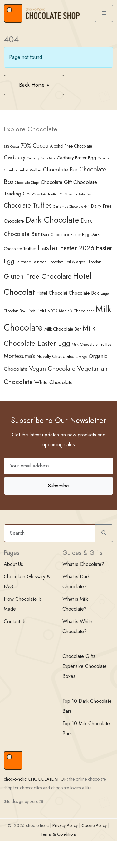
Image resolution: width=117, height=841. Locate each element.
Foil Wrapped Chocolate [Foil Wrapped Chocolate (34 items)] (83, 262)
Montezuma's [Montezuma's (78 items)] (19, 356)
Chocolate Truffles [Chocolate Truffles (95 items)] (27, 205)
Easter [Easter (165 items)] (48, 247)
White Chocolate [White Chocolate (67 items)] (53, 382)
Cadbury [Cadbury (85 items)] (14, 157)
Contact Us (15, 621)
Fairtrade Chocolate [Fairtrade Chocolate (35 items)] (48, 262)
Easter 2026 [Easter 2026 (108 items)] (77, 248)
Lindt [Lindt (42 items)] (31, 311)
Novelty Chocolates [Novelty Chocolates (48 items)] (55, 356)
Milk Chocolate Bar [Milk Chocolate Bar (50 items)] (62, 329)
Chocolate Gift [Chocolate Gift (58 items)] (56, 182)
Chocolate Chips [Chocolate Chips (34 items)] (27, 182)
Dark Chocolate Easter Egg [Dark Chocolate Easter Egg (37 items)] (65, 234)
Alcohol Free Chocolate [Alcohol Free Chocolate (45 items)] (71, 146)
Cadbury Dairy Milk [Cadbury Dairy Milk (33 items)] (41, 158)
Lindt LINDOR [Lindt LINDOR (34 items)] (47, 310)
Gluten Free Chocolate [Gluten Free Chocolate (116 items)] (37, 276)
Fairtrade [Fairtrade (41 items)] (23, 262)
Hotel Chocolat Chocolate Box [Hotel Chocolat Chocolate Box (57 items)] (68, 293)
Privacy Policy (65, 825)
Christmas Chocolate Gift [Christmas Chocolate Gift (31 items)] (71, 206)
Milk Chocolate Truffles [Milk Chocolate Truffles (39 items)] (91, 344)
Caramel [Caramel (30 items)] (104, 158)
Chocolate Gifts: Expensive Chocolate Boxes (84, 666)
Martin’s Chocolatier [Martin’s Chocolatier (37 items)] (76, 311)
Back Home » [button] (34, 84)
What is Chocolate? (83, 564)
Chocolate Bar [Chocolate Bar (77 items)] (60, 169)
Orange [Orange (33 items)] (81, 356)
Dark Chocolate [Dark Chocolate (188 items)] (52, 220)
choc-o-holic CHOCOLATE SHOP (35, 779)
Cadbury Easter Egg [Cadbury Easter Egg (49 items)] (76, 157)
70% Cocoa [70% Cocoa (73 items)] (34, 146)
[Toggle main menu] (104, 13)
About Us (13, 564)
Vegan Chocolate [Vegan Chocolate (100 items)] (52, 368)
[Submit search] (104, 533)
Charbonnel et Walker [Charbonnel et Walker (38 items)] (22, 170)
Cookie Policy (94, 825)
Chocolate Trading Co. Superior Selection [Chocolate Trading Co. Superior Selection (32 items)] (62, 194)
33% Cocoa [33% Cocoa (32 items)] (11, 146)
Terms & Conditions (58, 834)
